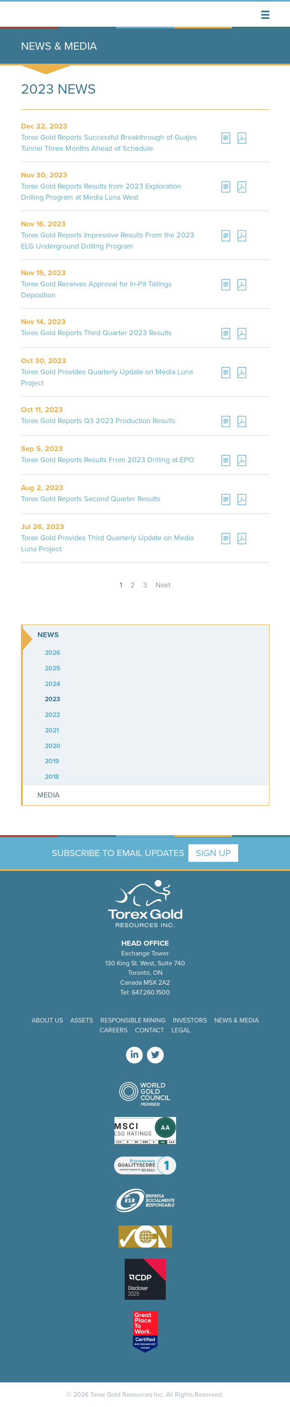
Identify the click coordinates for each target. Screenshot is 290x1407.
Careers (114, 1030)
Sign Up (213, 853)
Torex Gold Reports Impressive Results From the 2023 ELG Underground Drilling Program (107, 240)
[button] (265, 15)
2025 (52, 668)
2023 (52, 699)
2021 (52, 730)
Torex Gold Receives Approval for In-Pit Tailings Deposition (96, 289)
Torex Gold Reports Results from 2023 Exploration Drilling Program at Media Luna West (101, 192)
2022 (52, 714)
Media (48, 795)
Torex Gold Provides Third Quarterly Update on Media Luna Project (107, 543)
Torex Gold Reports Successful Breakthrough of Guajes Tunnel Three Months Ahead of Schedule (109, 143)
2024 (52, 684)
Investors (190, 1020)
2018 (52, 776)
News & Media (236, 1020)
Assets (81, 1020)
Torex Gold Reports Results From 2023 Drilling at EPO (107, 459)
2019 (52, 761)
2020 (52, 746)
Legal (181, 1030)
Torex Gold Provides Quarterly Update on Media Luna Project (107, 377)
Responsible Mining (132, 1020)
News (48, 634)
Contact (149, 1030)
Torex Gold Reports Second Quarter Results (90, 498)
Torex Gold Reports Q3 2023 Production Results (98, 420)
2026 (52, 652)
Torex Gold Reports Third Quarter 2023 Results (96, 332)
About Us (47, 1020)
